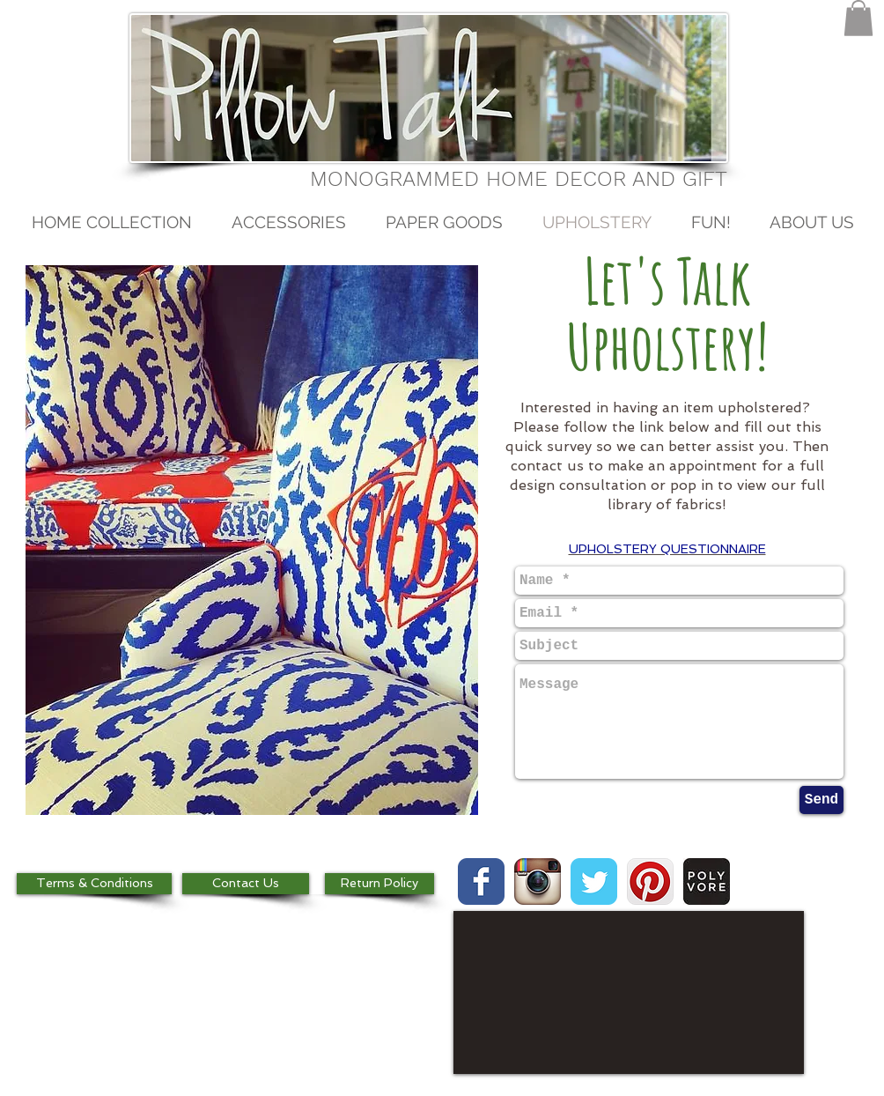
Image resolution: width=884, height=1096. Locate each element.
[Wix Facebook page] (481, 881)
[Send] (821, 800)
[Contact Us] (245, 883)
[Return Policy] (379, 883)
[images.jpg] (706, 881)
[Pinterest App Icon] (650, 881)
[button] (858, 18)
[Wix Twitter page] (594, 881)
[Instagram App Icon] (537, 881)
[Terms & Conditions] (94, 883)
